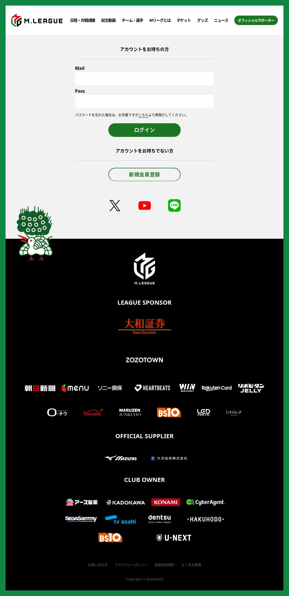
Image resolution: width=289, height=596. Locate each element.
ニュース (221, 20)
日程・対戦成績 (82, 20)
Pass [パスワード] (80, 91)
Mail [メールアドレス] (79, 68)
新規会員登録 (144, 174)
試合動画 (108, 20)
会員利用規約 (165, 565)
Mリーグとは (159, 20)
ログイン (144, 130)
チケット (184, 20)
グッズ (202, 20)
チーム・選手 (132, 20)
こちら (143, 115)
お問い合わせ (98, 565)
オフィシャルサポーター (256, 20)
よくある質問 (191, 565)
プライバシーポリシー (131, 565)
